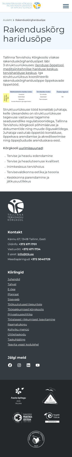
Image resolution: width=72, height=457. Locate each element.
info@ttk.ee (26, 254)
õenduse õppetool (49, 65)
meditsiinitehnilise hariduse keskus (30, 69)
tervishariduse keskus (20, 73)
